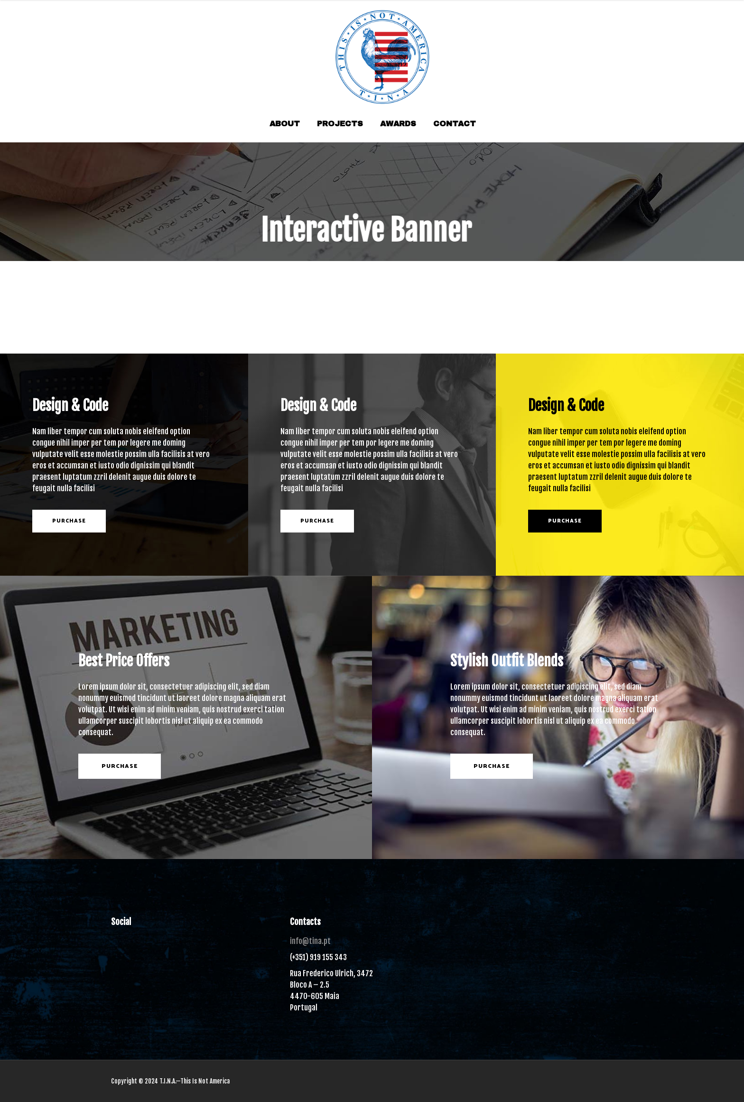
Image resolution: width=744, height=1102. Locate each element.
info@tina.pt (310, 941)
